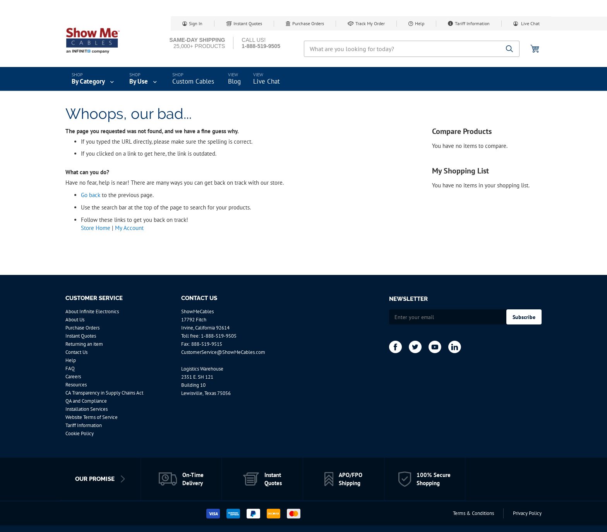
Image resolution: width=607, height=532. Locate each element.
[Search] (510, 49)
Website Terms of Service (91, 417)
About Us (74, 319)
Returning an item (84, 344)
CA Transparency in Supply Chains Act (104, 393)
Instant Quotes (247, 23)
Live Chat (530, 23)
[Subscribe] (524, 316)
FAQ (70, 368)
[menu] (303, 79)
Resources (76, 384)
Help (419, 23)
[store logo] (98, 40)
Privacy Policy (527, 513)
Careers (73, 376)
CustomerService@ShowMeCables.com (223, 352)
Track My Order (370, 23)
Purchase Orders (308, 23)
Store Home (95, 228)
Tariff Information (472, 23)
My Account (129, 228)
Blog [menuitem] (234, 81)
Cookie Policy (79, 433)
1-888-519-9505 (219, 336)
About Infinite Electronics (92, 311)
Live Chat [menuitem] (266, 81)
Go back (90, 195)
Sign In (195, 23)
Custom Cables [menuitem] (193, 81)
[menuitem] (93, 79)
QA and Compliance (86, 401)
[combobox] (412, 49)
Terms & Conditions (473, 513)
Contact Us (76, 352)
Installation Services (86, 409)
